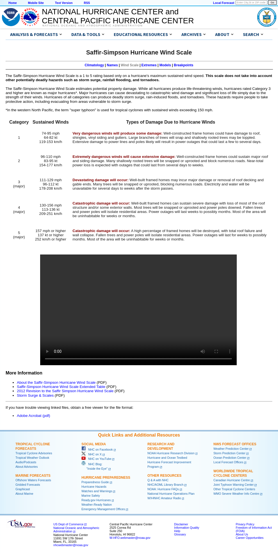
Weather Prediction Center (231, 448)
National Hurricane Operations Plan (171, 493)
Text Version (64, 2)
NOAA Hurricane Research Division (171, 453)
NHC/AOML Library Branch (165, 484)
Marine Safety (90, 495)
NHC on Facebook (97, 449)
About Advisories (26, 466)
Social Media (93, 444)
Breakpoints (183, 65)
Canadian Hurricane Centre (231, 480)
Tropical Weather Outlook (32, 457)
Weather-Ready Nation (96, 504)
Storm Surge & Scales (35, 395)
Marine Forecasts (33, 476)
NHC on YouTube (96, 458)
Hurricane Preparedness (105, 478)
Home (12, 2)
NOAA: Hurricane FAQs (163, 489)
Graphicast (22, 489)
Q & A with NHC (157, 480)
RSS (87, 2)
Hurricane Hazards (93, 486)
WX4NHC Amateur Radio (164, 498)
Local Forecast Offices (228, 462)
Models (165, 65)
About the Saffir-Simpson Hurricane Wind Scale (56, 382)
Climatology (94, 65)
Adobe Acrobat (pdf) (33, 416)
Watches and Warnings (96, 491)
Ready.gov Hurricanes (96, 500)
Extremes (149, 65)
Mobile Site (36, 2)
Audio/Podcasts (25, 462)
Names (112, 65)
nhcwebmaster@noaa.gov (70, 545)
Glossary (180, 534)
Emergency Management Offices (103, 509)
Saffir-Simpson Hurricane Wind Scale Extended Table (61, 387)
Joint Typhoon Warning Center (233, 484)
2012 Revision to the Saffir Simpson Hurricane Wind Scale (65, 391)
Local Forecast (223, 2)
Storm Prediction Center (229, 453)
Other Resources (164, 476)
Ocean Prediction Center (229, 457)
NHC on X (91, 454)
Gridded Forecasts (27, 484)
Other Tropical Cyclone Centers (234, 489)
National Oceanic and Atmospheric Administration (92, 25)
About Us (242, 534)
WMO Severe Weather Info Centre (236, 493)
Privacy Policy (245, 524)
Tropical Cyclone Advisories (33, 453)
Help (177, 531)
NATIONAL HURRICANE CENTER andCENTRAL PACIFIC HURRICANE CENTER (118, 16)
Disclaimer (181, 524)
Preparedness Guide (95, 482)
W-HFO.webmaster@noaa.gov (130, 537)
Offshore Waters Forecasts (33, 480)
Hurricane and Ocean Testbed (167, 457)
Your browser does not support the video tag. (138, 310)
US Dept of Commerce (68, 524)
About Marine (24, 493)
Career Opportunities (249, 537)
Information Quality (186, 527)
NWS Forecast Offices (234, 444)
